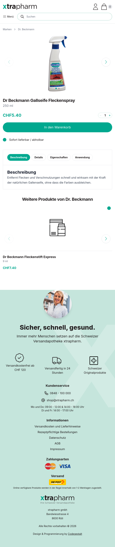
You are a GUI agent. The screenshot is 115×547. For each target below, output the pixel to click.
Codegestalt (75, 533)
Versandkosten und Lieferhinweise (57, 426)
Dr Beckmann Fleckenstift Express (29, 257)
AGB (58, 443)
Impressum (57, 449)
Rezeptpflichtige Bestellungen (57, 432)
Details (38, 157)
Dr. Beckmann (26, 29)
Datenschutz (57, 437)
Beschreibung (18, 157)
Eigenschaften (59, 157)
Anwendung (82, 157)
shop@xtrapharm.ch (60, 400)
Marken (7, 29)
